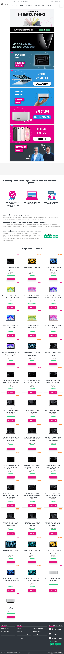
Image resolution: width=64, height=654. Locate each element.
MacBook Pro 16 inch (5, 631)
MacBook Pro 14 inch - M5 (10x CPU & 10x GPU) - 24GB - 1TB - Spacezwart (53, 354)
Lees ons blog (20, 631)
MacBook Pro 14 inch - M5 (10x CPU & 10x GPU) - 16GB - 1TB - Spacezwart (32, 382)
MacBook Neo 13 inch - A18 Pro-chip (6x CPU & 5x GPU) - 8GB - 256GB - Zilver (10, 354)
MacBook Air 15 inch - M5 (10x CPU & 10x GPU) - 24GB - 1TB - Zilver (32, 552)
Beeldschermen (28, 5)
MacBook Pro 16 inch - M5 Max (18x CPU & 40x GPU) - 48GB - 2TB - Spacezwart (53, 439)
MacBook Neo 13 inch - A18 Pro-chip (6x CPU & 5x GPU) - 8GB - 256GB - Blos (53, 325)
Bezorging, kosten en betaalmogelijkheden (21, 637)
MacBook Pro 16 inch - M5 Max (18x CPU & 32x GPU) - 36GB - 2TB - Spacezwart (11, 467)
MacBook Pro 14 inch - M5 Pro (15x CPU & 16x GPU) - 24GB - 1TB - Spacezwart (53, 524)
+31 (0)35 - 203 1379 (15, 1)
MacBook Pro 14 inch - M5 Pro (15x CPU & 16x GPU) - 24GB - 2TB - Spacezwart (53, 495)
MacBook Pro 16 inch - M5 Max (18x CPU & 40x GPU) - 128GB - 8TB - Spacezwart (11, 410)
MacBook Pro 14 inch (5, 628)
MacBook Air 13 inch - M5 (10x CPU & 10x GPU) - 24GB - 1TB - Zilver (32, 580)
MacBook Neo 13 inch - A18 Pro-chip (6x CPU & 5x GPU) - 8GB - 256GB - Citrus (32, 325)
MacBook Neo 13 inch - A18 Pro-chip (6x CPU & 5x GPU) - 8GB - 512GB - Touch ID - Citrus (10, 297)
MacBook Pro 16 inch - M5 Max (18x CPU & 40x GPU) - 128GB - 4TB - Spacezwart (32, 410)
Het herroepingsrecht (37, 634)
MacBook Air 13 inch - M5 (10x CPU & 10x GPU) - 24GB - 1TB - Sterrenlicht (32, 269)
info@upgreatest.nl (24, 1)
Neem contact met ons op (22, 634)
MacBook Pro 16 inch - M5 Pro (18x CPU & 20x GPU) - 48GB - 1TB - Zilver (53, 467)
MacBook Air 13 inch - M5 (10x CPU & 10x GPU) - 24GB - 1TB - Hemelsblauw (32, 354)
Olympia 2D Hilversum (57, 638)
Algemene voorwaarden (38, 628)
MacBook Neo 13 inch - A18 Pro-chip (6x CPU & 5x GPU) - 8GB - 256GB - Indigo (10, 325)
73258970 (3, 652)
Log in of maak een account (56, 1)
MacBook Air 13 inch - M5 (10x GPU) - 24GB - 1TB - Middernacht (53, 269)
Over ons (48, 5)
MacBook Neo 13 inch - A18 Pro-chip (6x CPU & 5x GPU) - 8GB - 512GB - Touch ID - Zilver (53, 297)
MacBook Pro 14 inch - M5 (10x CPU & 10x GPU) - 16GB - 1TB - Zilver (11, 382)
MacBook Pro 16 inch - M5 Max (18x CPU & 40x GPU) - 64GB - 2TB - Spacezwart (11, 439)
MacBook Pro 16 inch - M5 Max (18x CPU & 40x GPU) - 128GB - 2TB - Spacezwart (53, 410)
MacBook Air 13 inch (5, 634)
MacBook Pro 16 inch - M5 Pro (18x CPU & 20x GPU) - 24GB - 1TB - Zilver (53, 382)
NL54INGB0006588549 (12, 652)
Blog (43, 5)
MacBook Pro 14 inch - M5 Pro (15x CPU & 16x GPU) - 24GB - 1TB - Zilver (32, 524)
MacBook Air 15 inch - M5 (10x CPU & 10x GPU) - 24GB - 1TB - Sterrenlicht (53, 552)
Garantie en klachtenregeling (39, 636)
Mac (12, 5)
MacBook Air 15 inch (5, 636)
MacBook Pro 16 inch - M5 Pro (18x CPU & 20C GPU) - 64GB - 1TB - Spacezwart (32, 467)
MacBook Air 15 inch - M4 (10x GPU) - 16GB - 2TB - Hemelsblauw (11, 552)
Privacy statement (37, 631)
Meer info (10, 279)
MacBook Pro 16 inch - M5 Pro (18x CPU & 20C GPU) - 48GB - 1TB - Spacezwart (10, 495)
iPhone (21, 5)
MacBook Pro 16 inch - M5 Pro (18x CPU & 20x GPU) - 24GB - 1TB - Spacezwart (32, 495)
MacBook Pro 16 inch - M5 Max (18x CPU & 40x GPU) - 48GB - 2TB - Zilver (32, 439)
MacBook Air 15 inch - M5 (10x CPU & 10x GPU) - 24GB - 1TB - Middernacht (11, 580)
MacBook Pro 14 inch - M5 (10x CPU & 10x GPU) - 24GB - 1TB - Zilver (11, 269)
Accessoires (37, 5)
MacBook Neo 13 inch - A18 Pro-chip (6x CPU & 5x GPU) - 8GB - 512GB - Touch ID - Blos (32, 297)
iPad (17, 5)
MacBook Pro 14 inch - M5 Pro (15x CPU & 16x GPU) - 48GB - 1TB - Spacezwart (10, 524)
